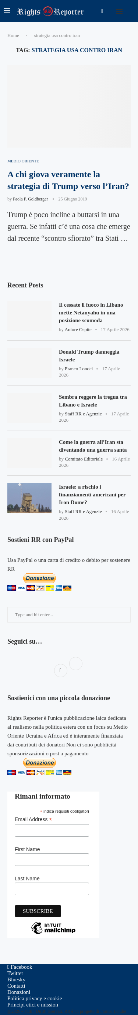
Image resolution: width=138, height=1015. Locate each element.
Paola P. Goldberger (30, 199)
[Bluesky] (16, 979)
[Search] (130, 11)
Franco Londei (79, 368)
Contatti (16, 986)
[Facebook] (102, 11)
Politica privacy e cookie (34, 998)
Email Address (33, 819)
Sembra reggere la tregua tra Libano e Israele (93, 401)
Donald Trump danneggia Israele (89, 355)
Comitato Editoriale (84, 459)
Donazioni (18, 992)
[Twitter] (15, 973)
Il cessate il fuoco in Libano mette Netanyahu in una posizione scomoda (91, 312)
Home (13, 35)
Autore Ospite (78, 329)
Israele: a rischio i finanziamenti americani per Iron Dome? (92, 494)
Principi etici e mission (32, 1005)
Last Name (27, 878)
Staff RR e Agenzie (83, 414)
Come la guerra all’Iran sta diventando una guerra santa (93, 446)
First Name (27, 849)
